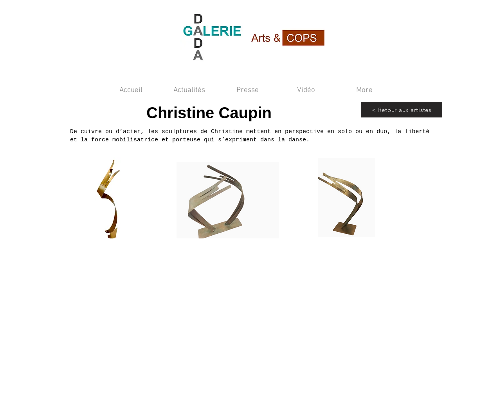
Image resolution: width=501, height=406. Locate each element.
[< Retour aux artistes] (401, 109)
